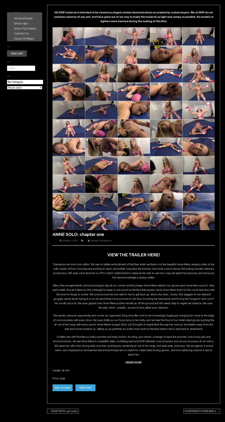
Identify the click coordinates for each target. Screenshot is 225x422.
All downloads (23, 18)
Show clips (21, 23)
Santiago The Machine (100, 240)
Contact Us (21, 33)
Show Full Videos (25, 28)
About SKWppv (24, 38)
